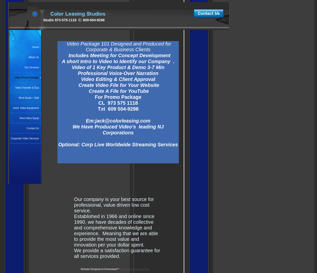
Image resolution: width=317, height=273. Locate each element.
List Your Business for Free (135, 269)
